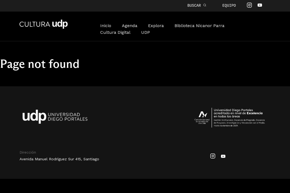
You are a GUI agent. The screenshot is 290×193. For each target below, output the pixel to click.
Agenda (129, 25)
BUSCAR (196, 5)
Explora (156, 25)
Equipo (229, 5)
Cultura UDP (44, 27)
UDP (145, 31)
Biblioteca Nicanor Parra (200, 25)
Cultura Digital (115, 31)
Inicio (105, 25)
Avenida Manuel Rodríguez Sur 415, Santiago (59, 158)
